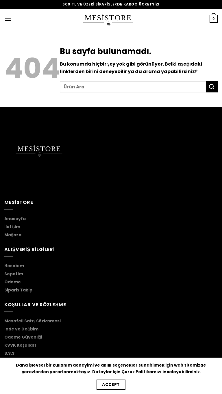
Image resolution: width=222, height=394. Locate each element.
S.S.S (9, 353)
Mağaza (12, 235)
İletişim (12, 227)
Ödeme (12, 282)
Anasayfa (15, 219)
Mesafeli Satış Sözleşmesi (32, 321)
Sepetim (13, 274)
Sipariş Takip (18, 290)
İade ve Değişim (21, 329)
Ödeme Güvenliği (23, 337)
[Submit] (212, 86)
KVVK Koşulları (20, 345)
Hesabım (14, 266)
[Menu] (7, 19)
